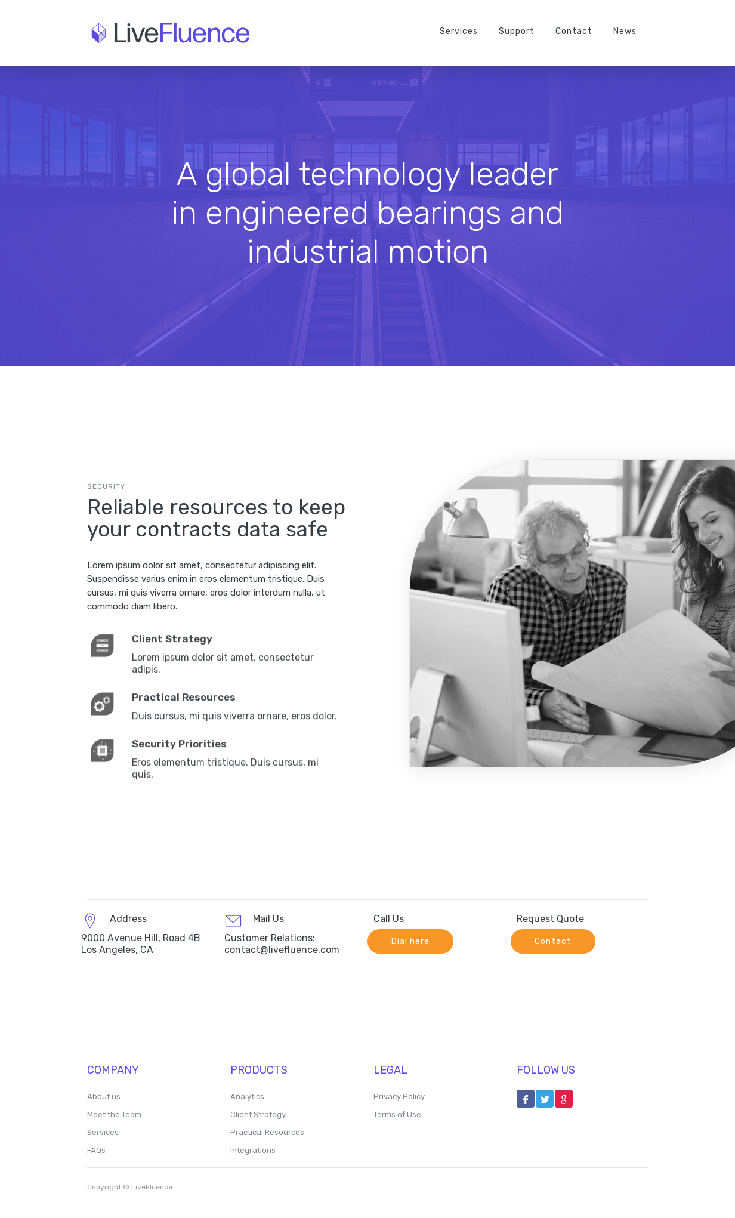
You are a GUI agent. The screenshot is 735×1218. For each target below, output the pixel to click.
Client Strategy (258, 1114)
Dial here (410, 941)
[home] (176, 33)
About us (104, 1096)
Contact (573, 31)
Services (459, 31)
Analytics (247, 1096)
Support (517, 31)
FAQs (96, 1150)
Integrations (253, 1150)
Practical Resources (267, 1132)
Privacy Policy (399, 1096)
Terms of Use (397, 1114)
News (625, 31)
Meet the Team (114, 1114)
